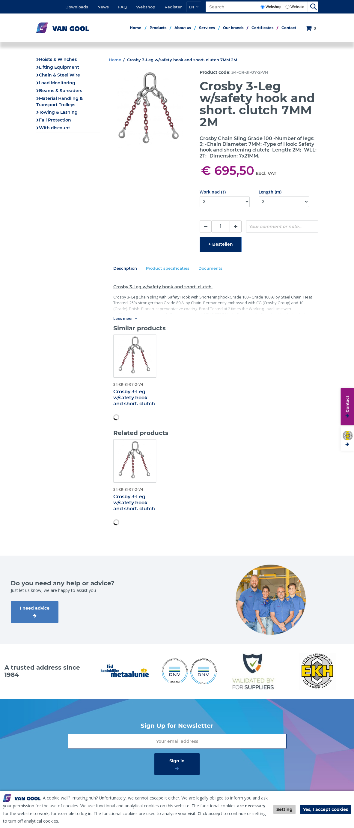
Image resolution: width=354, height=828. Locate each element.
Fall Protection (55, 120)
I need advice (34, 608)
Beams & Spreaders (60, 90)
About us (182, 28)
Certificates (262, 28)
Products (158, 28)
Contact (288, 28)
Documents (210, 268)
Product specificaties (167, 268)
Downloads (76, 6)
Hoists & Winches (58, 59)
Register (173, 6)
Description (125, 268)
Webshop (145, 6)
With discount (54, 127)
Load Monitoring (57, 83)
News (103, 6)
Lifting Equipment (59, 67)
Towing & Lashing (58, 112)
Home (135, 28)
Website (297, 6)
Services (207, 28)
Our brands (233, 28)
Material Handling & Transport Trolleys (59, 101)
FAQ (122, 6)
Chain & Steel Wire (59, 75)
